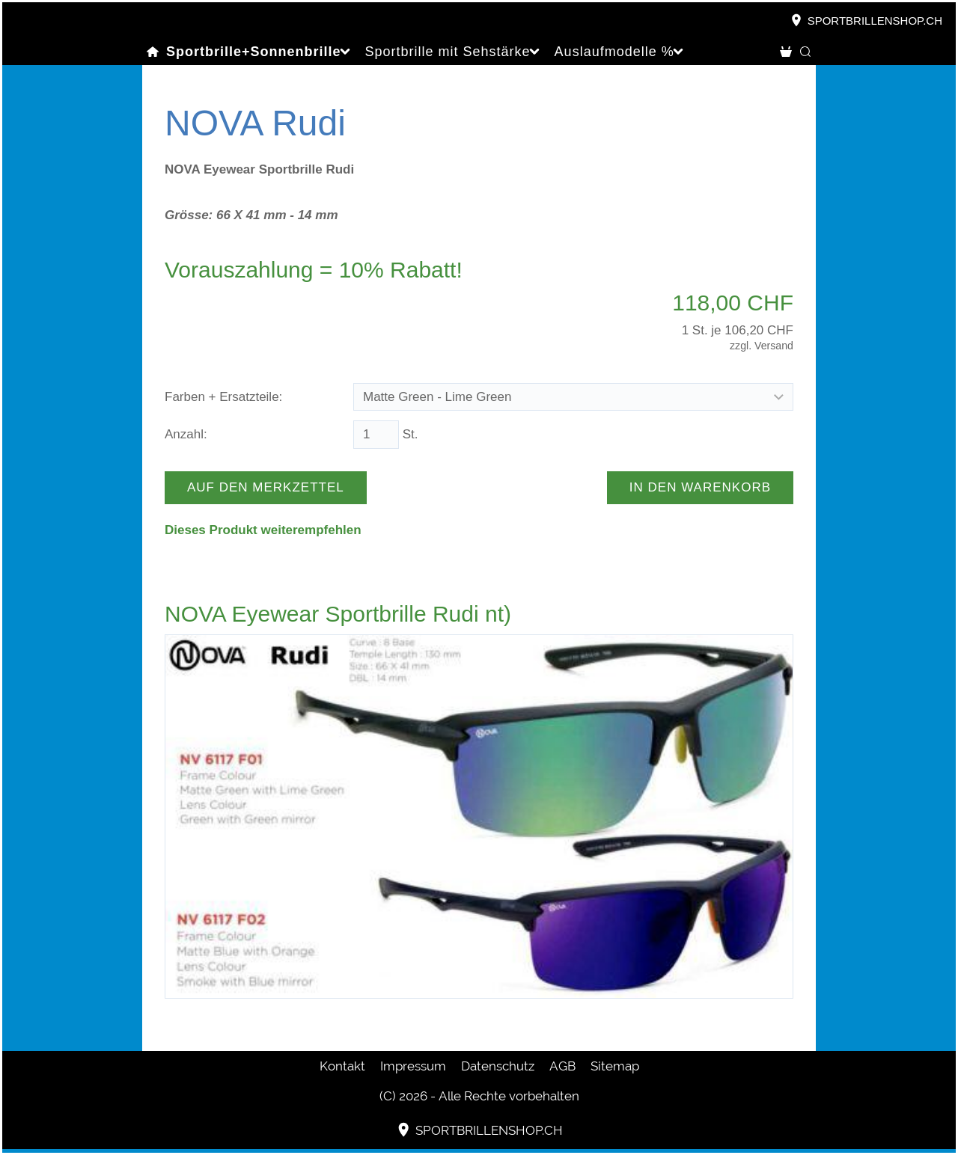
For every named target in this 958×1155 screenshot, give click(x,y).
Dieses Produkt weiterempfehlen (263, 530)
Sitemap (615, 1066)
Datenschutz (497, 1066)
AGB (562, 1066)
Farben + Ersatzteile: (223, 397)
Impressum (413, 1066)
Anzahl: (186, 434)
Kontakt (342, 1066)
